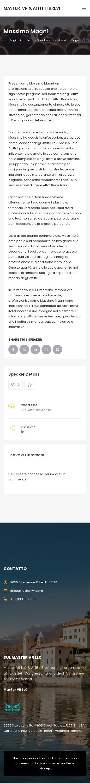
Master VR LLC (16, 689)
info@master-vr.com (26, 590)
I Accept (45, 768)
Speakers (43, 40)
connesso (35, 474)
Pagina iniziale (20, 40)
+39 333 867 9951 (23, 599)
